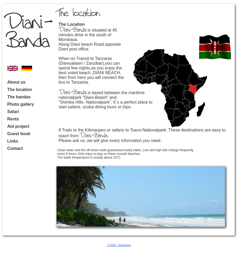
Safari (13, 111)
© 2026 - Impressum (119, 245)
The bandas (19, 97)
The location (19, 89)
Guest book (19, 133)
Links (12, 141)
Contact (15, 148)
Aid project (18, 126)
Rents (13, 119)
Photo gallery (20, 104)
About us (16, 82)
